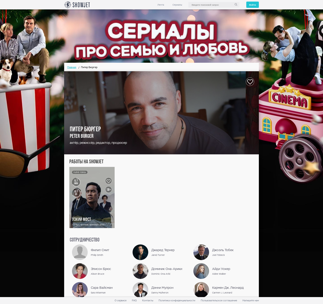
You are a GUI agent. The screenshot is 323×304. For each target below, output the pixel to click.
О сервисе (121, 300)
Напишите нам (250, 300)
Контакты (147, 300)
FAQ (134, 300)
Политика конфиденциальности (177, 300)
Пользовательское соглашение (219, 300)
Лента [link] (160, 4)
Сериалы (177, 4)
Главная (71, 67)
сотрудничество (84, 240)
